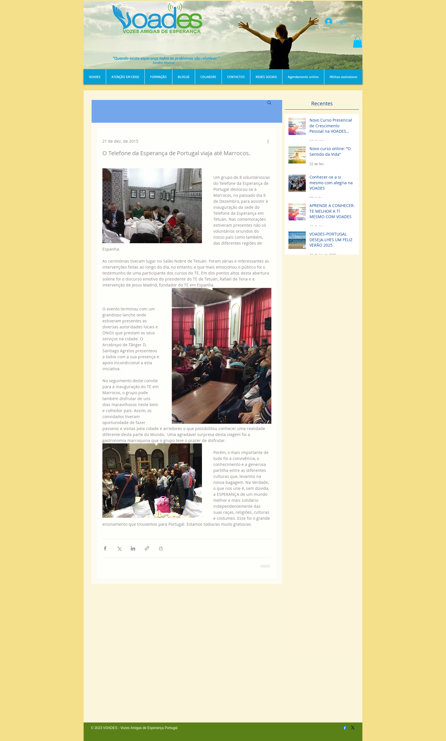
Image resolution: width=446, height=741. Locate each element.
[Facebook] (344, 727)
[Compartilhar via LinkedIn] (133, 548)
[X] (352, 727)
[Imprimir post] (161, 548)
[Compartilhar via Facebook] (105, 548)
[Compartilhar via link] (147, 548)
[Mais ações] (268, 141)
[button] (357, 42)
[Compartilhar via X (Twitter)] (119, 548)
